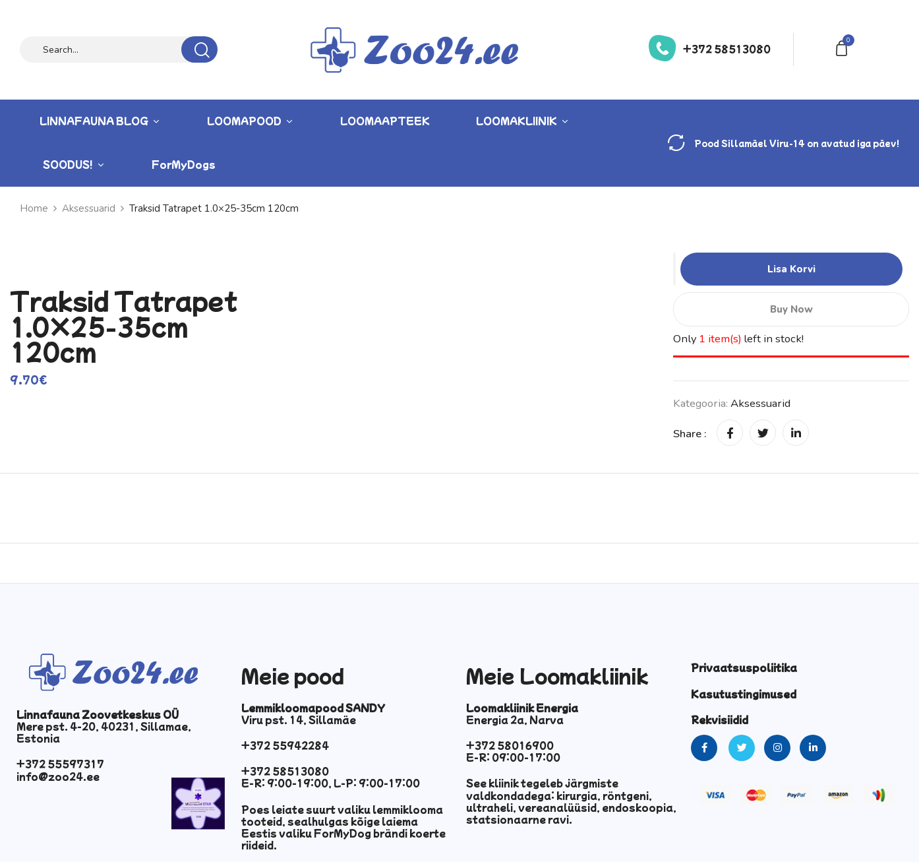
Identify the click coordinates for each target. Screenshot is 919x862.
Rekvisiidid (719, 719)
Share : (690, 433)
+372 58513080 (727, 48)
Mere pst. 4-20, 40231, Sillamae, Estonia (103, 732)
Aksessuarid (760, 403)
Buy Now (791, 309)
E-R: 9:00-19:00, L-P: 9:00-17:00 (330, 782)
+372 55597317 (60, 763)
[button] (843, 47)
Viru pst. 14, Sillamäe (298, 719)
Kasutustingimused (743, 693)
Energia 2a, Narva (515, 719)
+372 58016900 (510, 745)
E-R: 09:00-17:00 (513, 757)
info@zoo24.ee (58, 776)
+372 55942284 (285, 745)
